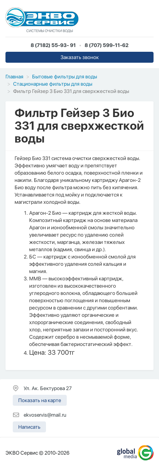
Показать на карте (39, 400)
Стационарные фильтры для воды (52, 84)
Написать (29, 427)
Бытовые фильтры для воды (64, 76)
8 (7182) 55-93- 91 (53, 45)
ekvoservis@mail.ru (45, 415)
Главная (14, 76)
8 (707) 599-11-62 (106, 45)
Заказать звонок (80, 57)
